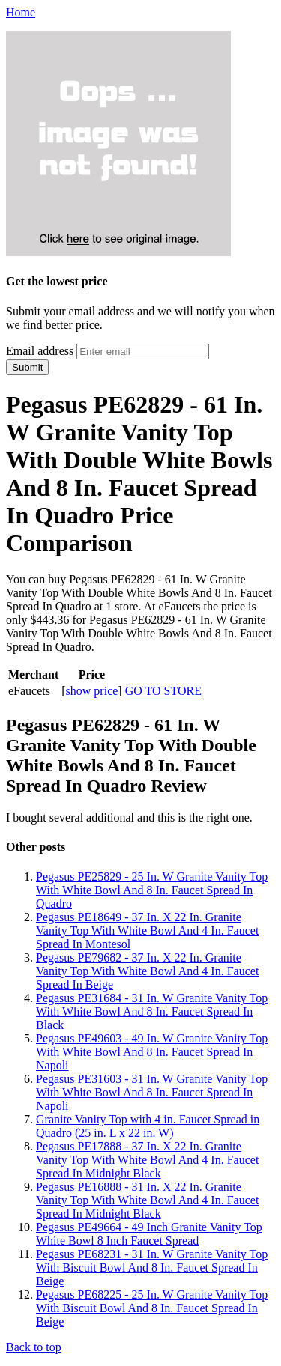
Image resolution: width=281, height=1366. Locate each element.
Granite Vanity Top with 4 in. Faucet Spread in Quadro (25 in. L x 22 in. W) (147, 1126)
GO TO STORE (163, 690)
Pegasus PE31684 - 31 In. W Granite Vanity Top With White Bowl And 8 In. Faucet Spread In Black (152, 1011)
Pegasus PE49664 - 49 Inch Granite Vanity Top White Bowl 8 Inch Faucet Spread (149, 1234)
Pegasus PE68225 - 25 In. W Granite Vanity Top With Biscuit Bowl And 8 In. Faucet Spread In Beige (152, 1308)
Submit (27, 367)
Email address (39, 350)
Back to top (33, 1347)
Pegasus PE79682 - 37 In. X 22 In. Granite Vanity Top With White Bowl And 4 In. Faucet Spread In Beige (147, 971)
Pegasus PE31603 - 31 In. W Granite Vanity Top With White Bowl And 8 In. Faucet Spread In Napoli (152, 1092)
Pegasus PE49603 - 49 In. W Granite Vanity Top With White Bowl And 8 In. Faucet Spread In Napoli (152, 1052)
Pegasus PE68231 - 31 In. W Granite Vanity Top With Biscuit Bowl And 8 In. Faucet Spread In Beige (152, 1267)
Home (20, 12)
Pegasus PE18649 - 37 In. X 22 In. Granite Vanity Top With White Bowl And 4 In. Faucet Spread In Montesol (147, 930)
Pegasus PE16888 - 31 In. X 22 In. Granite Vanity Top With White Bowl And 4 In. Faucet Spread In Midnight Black (147, 1200)
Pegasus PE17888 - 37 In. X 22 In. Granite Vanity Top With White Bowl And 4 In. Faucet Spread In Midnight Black (147, 1160)
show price (92, 690)
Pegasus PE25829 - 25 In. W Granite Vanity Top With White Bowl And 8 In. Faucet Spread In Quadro (152, 890)
